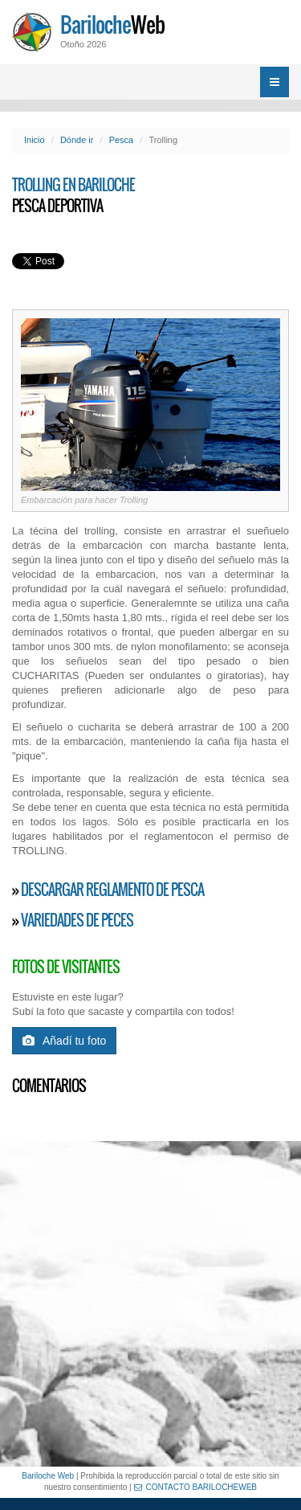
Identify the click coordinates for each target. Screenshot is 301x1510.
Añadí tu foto (64, 1040)
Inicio (34, 140)
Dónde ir (77, 140)
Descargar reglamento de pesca (112, 889)
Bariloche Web (48, 1475)
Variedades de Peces (77, 920)
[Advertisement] (150, 1304)
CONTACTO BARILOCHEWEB (196, 1487)
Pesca (121, 140)
